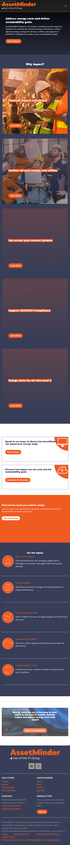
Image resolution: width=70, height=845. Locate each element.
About (40, 782)
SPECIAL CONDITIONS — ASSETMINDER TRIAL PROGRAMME (31, 840)
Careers (40, 787)
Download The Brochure (17, 480)
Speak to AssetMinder (35, 730)
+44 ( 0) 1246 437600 (11, 806)
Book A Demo (14, 41)
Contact (41, 790)
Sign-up (42, 812)
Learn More (15, 125)
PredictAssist (8, 787)
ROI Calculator (9, 790)
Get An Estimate (10, 518)
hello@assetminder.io (11, 809)
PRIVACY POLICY (22, 834)
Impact (5, 784)
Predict (5, 782)
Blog (39, 784)
